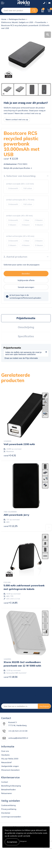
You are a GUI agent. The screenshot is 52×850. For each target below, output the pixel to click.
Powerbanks (40, 22)
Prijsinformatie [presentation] (25, 318)
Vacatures (5, 755)
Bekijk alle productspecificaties (18, 168)
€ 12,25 (10, 526)
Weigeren (23, 841)
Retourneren (6, 793)
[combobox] (15, 10)
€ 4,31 (10, 455)
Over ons (5, 751)
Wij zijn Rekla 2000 (9, 758)
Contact (4, 782)
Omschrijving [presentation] (26, 327)
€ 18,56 (10, 676)
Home (3, 19)
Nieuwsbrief (6, 762)
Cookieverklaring (8, 805)
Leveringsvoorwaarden (11, 816)
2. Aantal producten (15, 256)
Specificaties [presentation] (26, 336)
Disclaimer (5, 813)
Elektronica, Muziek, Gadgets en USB (17, 22)
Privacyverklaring (8, 809)
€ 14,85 (10, 602)
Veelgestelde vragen (10, 766)
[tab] (26, 318)
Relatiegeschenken (17, 19)
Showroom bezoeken (10, 770)
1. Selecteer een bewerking (19, 175)
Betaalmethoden (8, 789)
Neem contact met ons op (17, 119)
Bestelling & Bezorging (11, 786)
